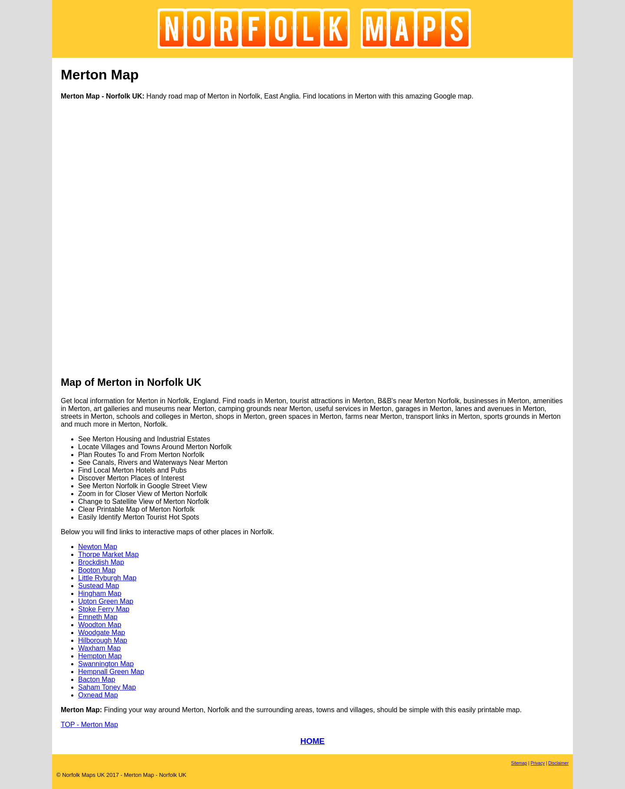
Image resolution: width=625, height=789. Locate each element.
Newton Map (97, 546)
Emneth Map (98, 617)
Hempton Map (100, 656)
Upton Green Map (105, 601)
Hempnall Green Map (111, 671)
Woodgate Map (101, 632)
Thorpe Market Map (108, 554)
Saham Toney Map (107, 687)
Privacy (537, 763)
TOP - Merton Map (89, 724)
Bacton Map (96, 679)
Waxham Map (99, 648)
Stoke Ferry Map (103, 609)
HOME (312, 741)
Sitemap (519, 763)
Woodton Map (99, 624)
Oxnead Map (98, 695)
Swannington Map (106, 663)
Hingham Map (100, 593)
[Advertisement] (95, 237)
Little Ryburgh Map (107, 578)
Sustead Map (98, 585)
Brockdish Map (101, 562)
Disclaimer (558, 763)
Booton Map (96, 570)
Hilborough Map (102, 640)
